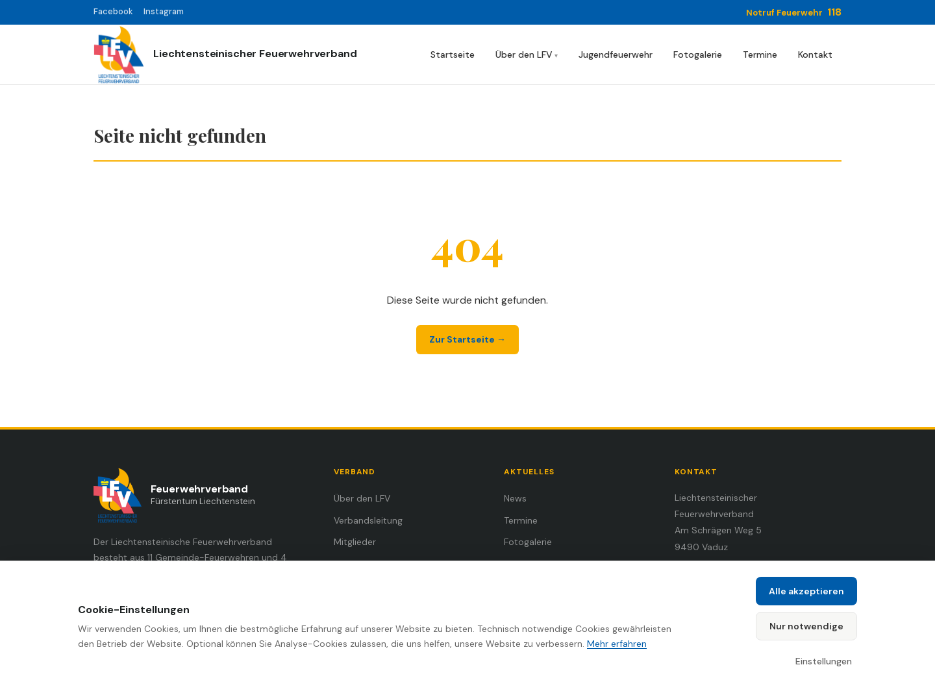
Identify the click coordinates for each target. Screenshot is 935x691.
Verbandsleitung (368, 520)
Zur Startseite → (467, 339)
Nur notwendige (806, 626)
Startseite (452, 54)
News (515, 498)
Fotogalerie (697, 54)
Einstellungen (823, 661)
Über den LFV (524, 54)
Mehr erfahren (617, 643)
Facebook (113, 11)
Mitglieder (355, 542)
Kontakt (815, 54)
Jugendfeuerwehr (616, 54)
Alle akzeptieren (806, 591)
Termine (760, 54)
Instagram (163, 11)
